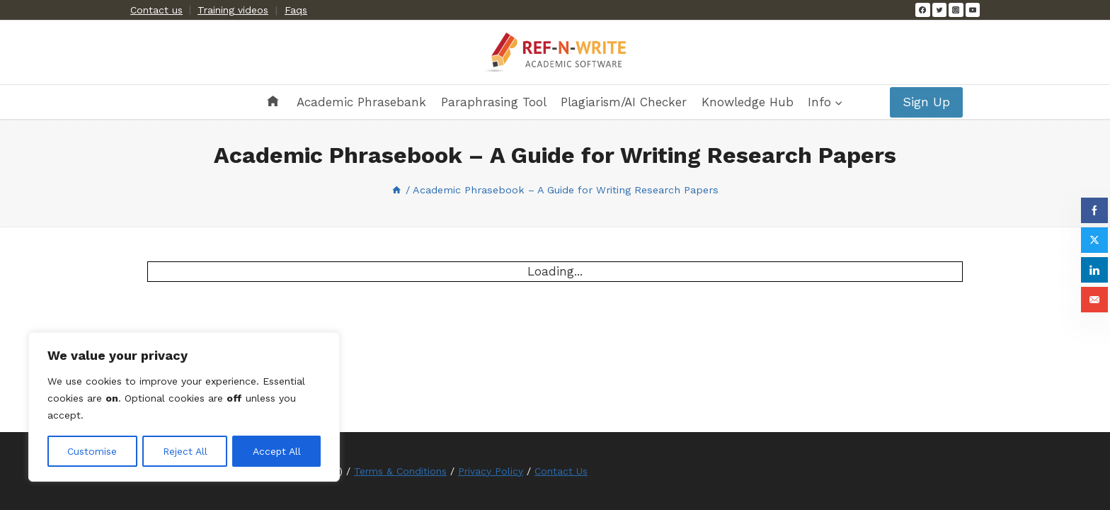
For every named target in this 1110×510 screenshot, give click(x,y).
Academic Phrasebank (361, 102)
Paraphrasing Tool (494, 102)
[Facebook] (922, 10)
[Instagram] (956, 10)
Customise (92, 451)
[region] (184, 407)
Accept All (276, 451)
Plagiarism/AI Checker (624, 102)
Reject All (184, 451)
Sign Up (926, 101)
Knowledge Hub (748, 102)
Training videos (233, 10)
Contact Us (561, 471)
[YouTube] (973, 10)
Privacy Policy (490, 471)
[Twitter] (939, 10)
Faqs (296, 10)
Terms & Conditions (400, 471)
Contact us (156, 10)
